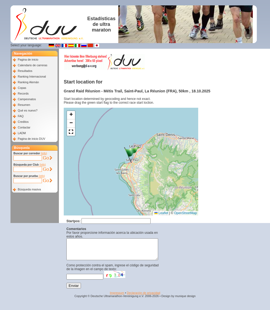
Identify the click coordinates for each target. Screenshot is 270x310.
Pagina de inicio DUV (31, 138)
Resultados (25, 70)
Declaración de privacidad (143, 296)
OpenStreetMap (185, 213)
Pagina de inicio (28, 59)
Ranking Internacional (32, 76)
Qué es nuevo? (27, 110)
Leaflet (161, 213)
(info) (44, 153)
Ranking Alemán (28, 82)
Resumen (24, 104)
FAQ (21, 116)
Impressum (117, 296)
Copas (22, 87)
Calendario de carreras (32, 65)
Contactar (24, 127)
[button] (132, 154)
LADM (22, 133)
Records (23, 93)
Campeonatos (27, 99)
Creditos (23, 121)
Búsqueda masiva (29, 189)
